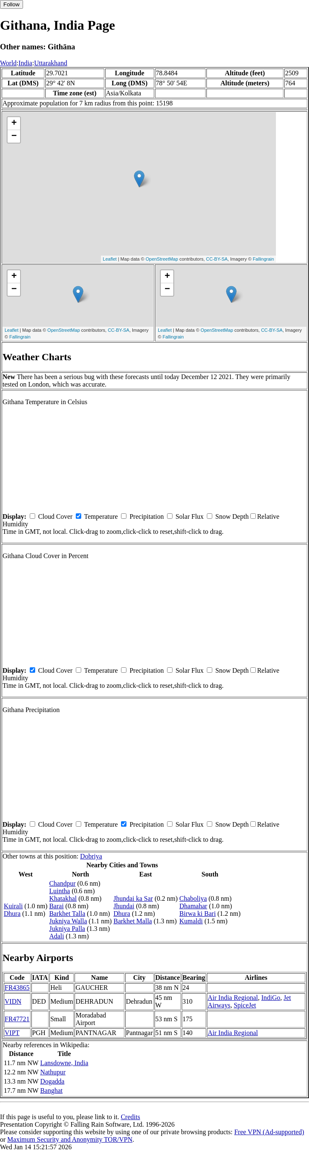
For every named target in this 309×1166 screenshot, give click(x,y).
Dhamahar (193, 906)
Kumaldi (191, 921)
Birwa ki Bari (197, 913)
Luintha (59, 890)
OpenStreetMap (162, 258)
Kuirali (13, 906)
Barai (56, 906)
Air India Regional (233, 997)
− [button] (14, 136)
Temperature (101, 516)
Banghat (51, 1090)
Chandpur (62, 883)
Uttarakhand (50, 63)
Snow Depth (232, 516)
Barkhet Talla (67, 913)
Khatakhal (63, 898)
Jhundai (123, 906)
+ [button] (14, 123)
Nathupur (52, 1072)
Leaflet (110, 258)
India (25, 63)
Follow (11, 4)
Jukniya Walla (68, 921)
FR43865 (17, 987)
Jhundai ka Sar (133, 898)
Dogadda (52, 1081)
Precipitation (146, 516)
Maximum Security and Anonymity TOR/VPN (69, 1139)
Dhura (12, 913)
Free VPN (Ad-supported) (269, 1131)
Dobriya (91, 856)
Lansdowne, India (64, 1062)
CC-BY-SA (217, 258)
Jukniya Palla (67, 928)
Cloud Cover (55, 516)
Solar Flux (189, 516)
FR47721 (17, 1018)
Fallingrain (263, 258)
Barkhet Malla (132, 921)
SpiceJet (245, 1005)
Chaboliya (193, 898)
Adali (56, 936)
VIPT (12, 1032)
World (8, 63)
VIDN (13, 1001)
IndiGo (270, 997)
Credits (130, 1116)
